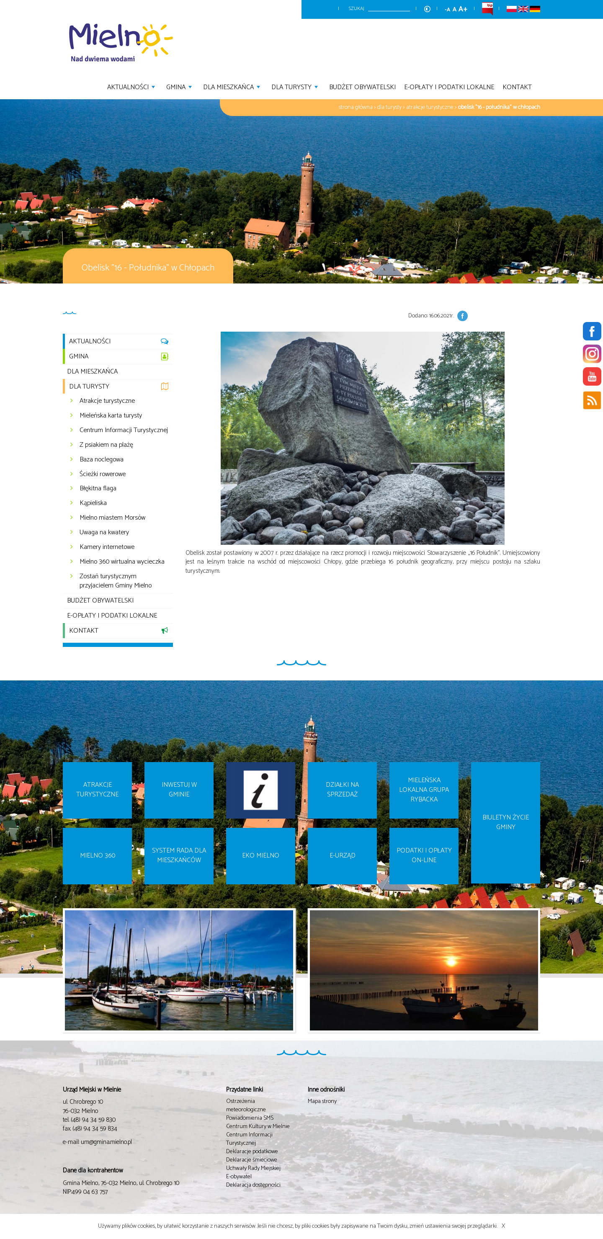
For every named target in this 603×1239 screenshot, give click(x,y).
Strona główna (356, 107)
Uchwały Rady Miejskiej (253, 1168)
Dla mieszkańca (232, 86)
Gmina (180, 86)
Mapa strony (322, 1101)
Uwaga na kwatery (104, 532)
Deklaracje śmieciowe (251, 1160)
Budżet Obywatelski (362, 86)
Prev (57, 976)
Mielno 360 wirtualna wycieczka (122, 561)
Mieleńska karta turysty (111, 415)
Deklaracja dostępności (253, 1185)
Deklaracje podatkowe (252, 1152)
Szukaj (356, 9)
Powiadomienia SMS (249, 1118)
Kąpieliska (93, 503)
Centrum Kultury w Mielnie (258, 1126)
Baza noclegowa (102, 459)
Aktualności (132, 86)
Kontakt (517, 86)
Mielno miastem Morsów (112, 517)
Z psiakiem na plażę (106, 445)
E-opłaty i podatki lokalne (449, 86)
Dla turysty (295, 86)
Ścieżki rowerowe (103, 474)
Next (545, 976)
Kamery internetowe (107, 547)
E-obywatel (239, 1177)
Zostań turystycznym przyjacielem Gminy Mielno (116, 581)
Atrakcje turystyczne (430, 107)
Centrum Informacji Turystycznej (124, 430)
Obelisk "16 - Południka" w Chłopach (499, 107)
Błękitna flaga (98, 488)
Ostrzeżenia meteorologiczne (246, 1106)
